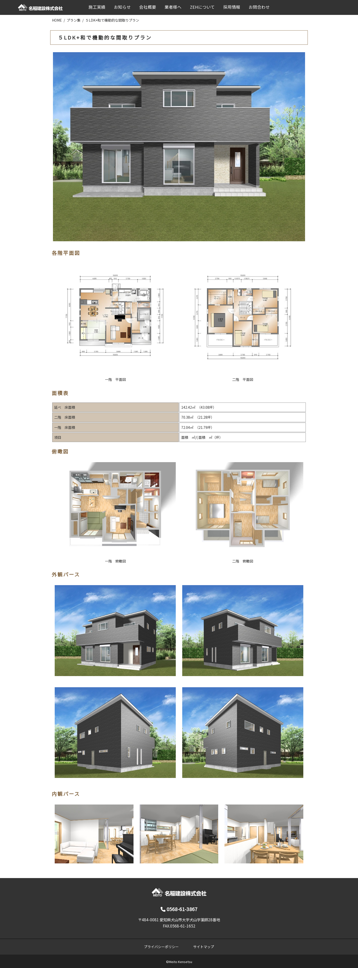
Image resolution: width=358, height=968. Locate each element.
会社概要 (147, 7)
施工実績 (97, 7)
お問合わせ (259, 7)
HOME (57, 20)
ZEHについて (202, 7)
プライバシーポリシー (161, 946)
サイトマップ (203, 946)
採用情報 (231, 7)
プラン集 (74, 20)
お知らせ (122, 7)
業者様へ (173, 7)
